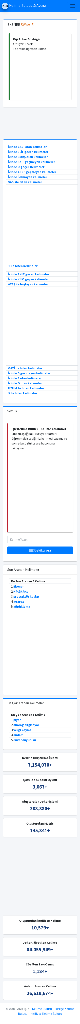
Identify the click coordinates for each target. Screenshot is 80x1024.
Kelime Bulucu (42, 1009)
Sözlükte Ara (40, 550)
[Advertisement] (40, 75)
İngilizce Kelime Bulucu (46, 1014)
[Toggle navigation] (72, 6)
